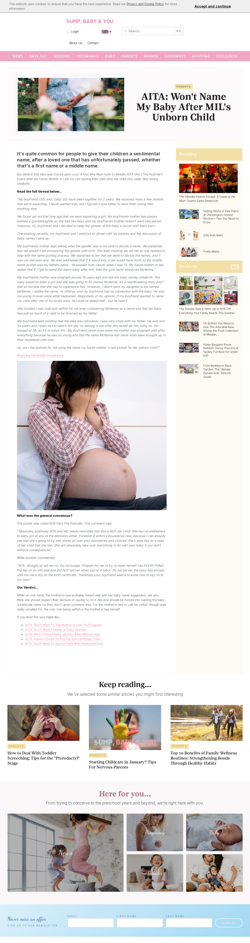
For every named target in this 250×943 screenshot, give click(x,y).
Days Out (38, 56)
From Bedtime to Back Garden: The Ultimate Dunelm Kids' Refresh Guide (217, 371)
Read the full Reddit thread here (40, 355)
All (235, 266)
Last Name (175, 916)
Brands (151, 56)
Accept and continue (213, 6)
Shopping (201, 56)
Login (72, 31)
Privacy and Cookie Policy (145, 4)
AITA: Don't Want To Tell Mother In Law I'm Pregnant (63, 625)
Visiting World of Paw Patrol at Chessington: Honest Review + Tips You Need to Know (221, 216)
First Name (127, 916)
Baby (110, 56)
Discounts (226, 56)
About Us (75, 43)
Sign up (229, 922)
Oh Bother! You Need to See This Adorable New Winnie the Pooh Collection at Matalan (220, 329)
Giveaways (175, 56)
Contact (93, 43)
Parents (129, 56)
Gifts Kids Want (213, 235)
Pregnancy (88, 56)
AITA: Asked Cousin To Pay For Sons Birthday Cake (62, 639)
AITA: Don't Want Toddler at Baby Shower (55, 630)
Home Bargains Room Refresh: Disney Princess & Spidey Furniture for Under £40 (220, 350)
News (18, 56)
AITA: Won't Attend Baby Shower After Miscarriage (62, 634)
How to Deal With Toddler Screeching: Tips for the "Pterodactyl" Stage (43, 758)
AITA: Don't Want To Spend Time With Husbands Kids (64, 644)
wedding (62, 56)
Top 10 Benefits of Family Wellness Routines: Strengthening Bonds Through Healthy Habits (204, 758)
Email (73, 916)
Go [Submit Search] (178, 30)
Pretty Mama (211, 251)
